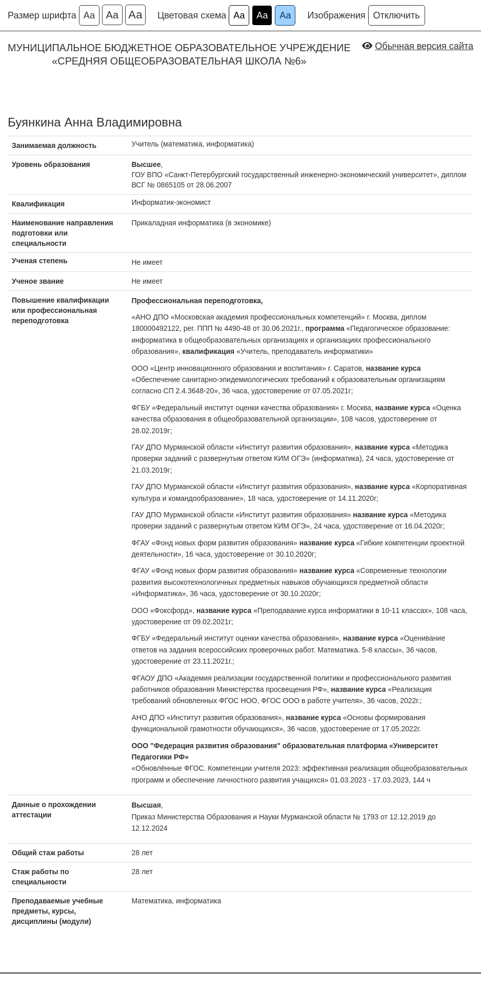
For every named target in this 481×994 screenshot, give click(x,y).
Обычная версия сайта (424, 46)
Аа (89, 15)
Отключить (396, 15)
